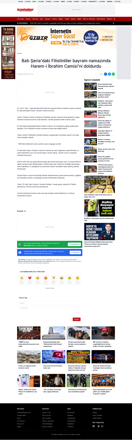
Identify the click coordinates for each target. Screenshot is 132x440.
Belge (19, 427)
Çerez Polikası (97, 415)
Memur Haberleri (48, 421)
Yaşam (67, 19)
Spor (41, 19)
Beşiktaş (70, 415)
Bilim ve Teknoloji (89, 19)
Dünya (73, 19)
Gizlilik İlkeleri (97, 418)
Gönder (76, 319)
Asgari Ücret (46, 413)
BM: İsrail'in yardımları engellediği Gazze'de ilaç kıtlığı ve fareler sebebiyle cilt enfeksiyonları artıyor (65, 23)
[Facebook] (94, 426)
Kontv (19, 418)
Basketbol (70, 424)
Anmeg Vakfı (21, 415)
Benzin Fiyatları (47, 427)
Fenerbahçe (71, 421)
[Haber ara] (113, 23)
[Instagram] (102, 426)
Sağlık (79, 19)
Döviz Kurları (46, 415)
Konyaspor (71, 413)
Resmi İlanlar (101, 19)
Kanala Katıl (74, 244)
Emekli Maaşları (47, 424)
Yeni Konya (21, 421)
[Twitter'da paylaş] (109, 74)
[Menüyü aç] (114, 19)
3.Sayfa (54, 19)
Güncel (28, 19)
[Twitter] (99, 426)
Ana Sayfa (20, 19)
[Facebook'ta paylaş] (105, 74)
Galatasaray (71, 418)
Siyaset (47, 19)
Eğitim (61, 19)
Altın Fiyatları (46, 418)
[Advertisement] (124, 52)
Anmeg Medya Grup (24, 413)
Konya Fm (20, 424)
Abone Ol (75, 252)
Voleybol (70, 427)
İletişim (109, 19)
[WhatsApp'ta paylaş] (113, 74)
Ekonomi (35, 19)
